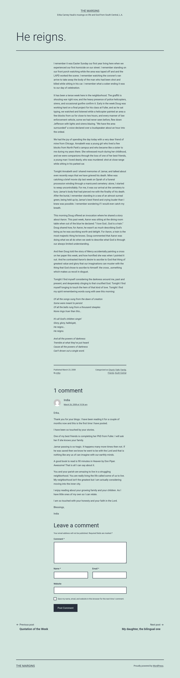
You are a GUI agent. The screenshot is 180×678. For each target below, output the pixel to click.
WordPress (158, 666)
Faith (118, 370)
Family (123, 370)
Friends (111, 373)
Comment (59, 539)
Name (57, 568)
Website (57, 583)
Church (112, 370)
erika (58, 373)
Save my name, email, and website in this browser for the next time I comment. (91, 599)
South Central (120, 373)
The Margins (90, 11)
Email (95, 568)
